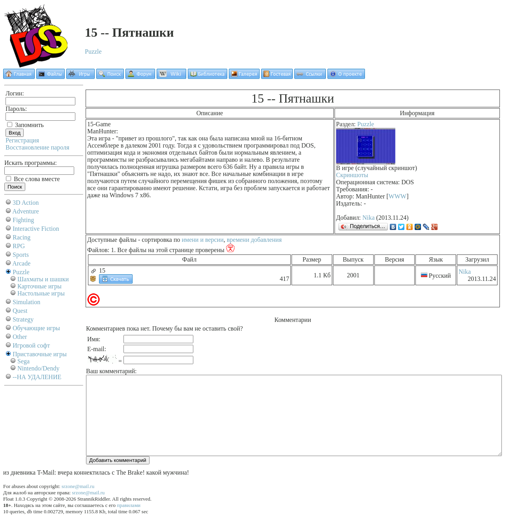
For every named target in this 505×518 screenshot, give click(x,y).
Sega (23, 361)
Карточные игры (39, 286)
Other (20, 336)
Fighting (23, 220)
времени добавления (254, 239)
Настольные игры (41, 293)
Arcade (21, 263)
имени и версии (202, 239)
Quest (20, 310)
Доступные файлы (112, 239)
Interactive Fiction (36, 228)
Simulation (26, 302)
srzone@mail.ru (78, 486)
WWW (397, 196)
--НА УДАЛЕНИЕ (37, 377)
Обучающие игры (36, 328)
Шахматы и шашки (43, 279)
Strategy (23, 319)
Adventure (25, 211)
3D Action (26, 202)
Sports (21, 254)
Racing (21, 237)
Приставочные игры (40, 354)
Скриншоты (352, 175)
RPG (19, 246)
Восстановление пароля (37, 147)
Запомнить (25, 125)
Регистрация (22, 140)
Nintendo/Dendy (38, 368)
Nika (369, 217)
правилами (128, 505)
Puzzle (93, 51)
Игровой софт (31, 345)
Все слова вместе (33, 179)
